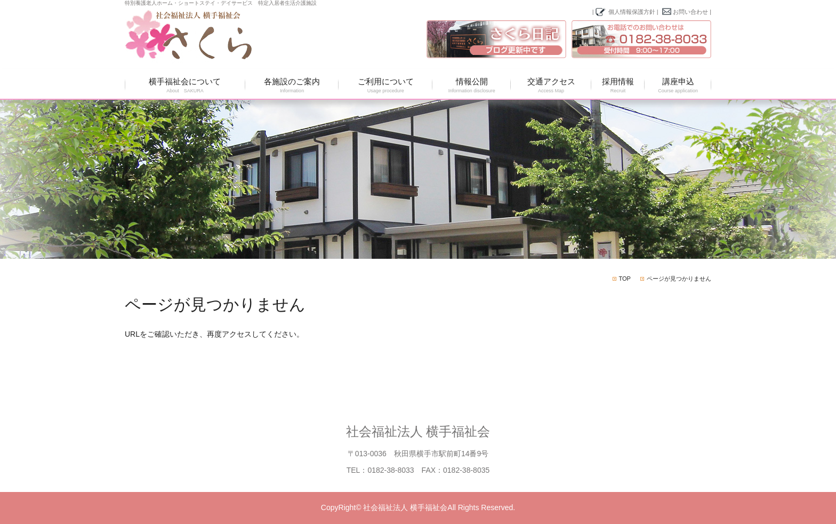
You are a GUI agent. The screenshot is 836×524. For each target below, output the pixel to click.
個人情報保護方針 (631, 12)
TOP (625, 278)
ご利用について (385, 85)
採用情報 (618, 85)
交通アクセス (551, 85)
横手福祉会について (185, 85)
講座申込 (678, 85)
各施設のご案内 (292, 85)
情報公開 (471, 85)
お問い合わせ (690, 12)
